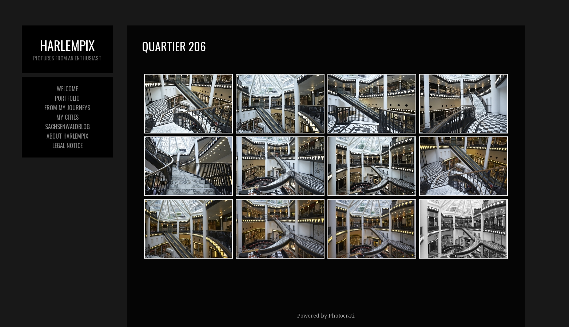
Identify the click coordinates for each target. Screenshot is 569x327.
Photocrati (342, 316)
